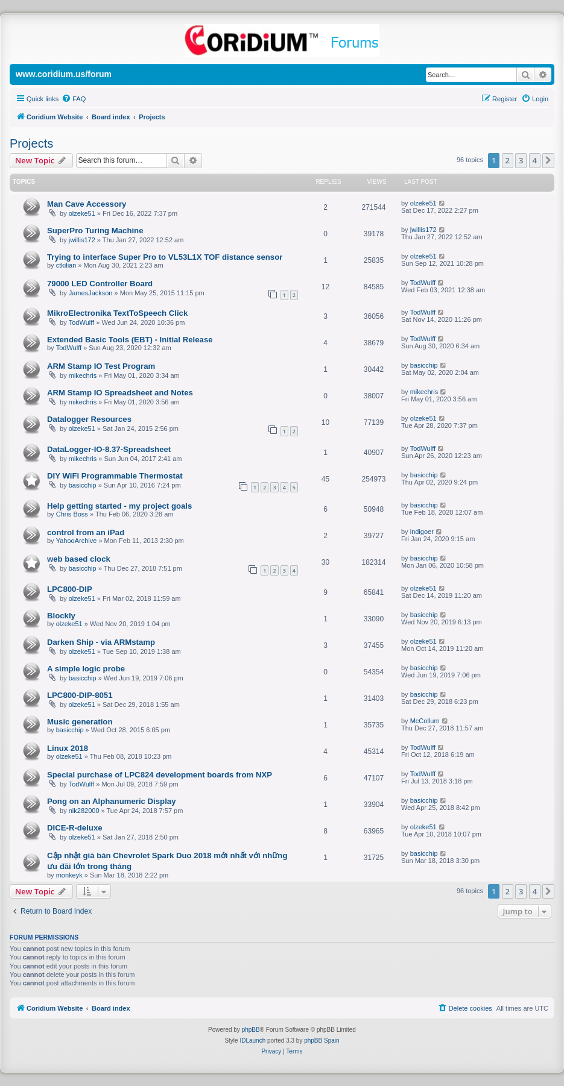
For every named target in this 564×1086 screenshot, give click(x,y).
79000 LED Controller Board (100, 283)
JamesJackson (91, 293)
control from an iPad (85, 532)
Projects (31, 143)
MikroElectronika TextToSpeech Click (117, 313)
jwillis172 (82, 239)
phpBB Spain (321, 1040)
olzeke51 (82, 213)
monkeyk (69, 875)
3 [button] (521, 160)
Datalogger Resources (89, 419)
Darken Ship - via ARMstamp (101, 642)
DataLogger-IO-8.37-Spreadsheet (109, 449)
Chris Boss (72, 514)
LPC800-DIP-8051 (79, 695)
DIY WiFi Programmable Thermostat (115, 475)
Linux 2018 (67, 748)
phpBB (251, 1029)
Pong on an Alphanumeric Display (111, 801)
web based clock (78, 558)
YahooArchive (76, 540)
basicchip (424, 365)
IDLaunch (252, 1040)
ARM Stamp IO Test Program (101, 366)
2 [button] (507, 160)
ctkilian (66, 265)
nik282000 (84, 810)
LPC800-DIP (69, 589)
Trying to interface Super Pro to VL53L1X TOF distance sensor (164, 257)
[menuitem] (74, 99)
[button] (548, 160)
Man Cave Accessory (86, 204)
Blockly (61, 615)
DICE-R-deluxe (75, 827)
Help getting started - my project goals (119, 505)
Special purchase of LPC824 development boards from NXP (159, 774)
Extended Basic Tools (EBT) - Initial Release (130, 339)
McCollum (425, 720)
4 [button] (535, 160)
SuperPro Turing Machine (95, 230)
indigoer (422, 531)
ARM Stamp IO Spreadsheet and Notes (120, 392)
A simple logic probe (86, 668)
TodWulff (423, 282)
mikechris (83, 375)
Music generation (79, 721)
